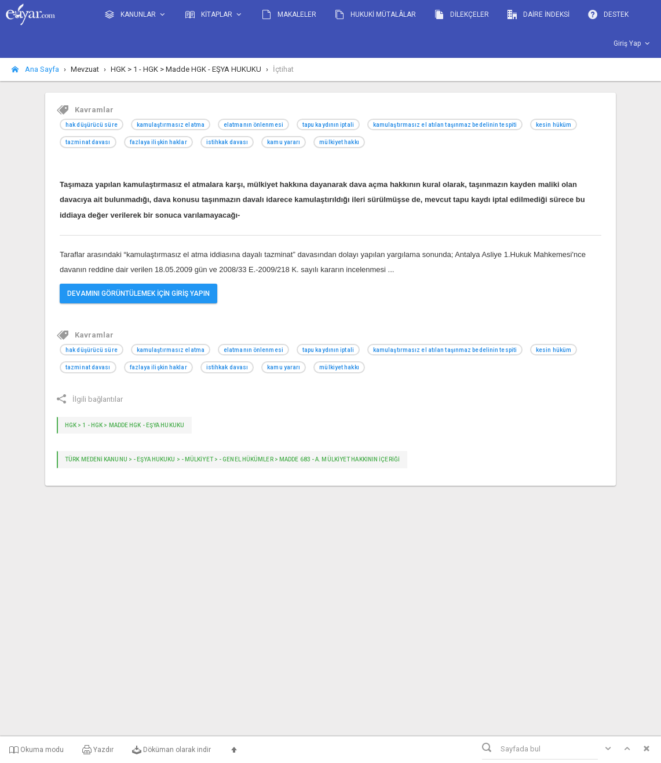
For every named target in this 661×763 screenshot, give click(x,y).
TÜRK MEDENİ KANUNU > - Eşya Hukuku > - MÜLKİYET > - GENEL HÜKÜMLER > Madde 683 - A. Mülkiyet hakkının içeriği (232, 459)
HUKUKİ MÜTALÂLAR (375, 14)
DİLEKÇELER (461, 14)
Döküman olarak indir (171, 749)
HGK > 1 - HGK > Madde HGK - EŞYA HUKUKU (124, 425)
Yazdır (98, 749)
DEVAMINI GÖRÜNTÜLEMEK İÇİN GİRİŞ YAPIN (138, 293)
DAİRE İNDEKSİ (538, 14)
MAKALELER (289, 14)
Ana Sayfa (35, 69)
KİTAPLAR (214, 15)
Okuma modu (36, 749)
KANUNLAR (136, 15)
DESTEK (608, 14)
